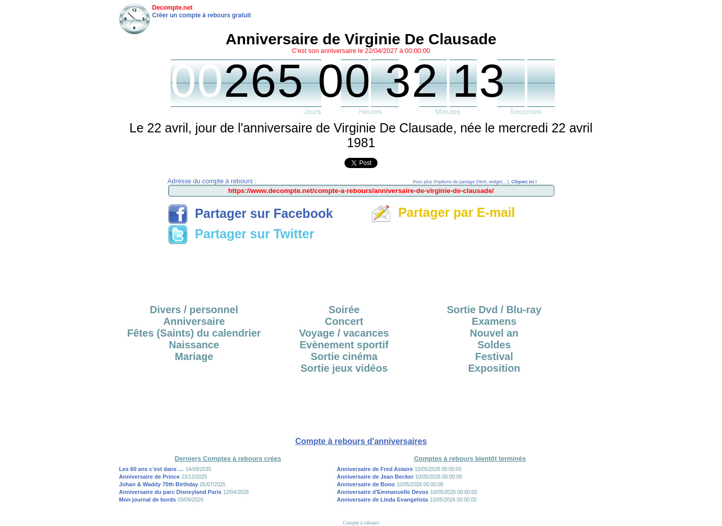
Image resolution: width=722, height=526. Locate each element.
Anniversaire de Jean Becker (375, 477)
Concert (344, 321)
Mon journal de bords (147, 499)
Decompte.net (172, 7)
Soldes (494, 344)
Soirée (344, 309)
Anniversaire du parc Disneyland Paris (170, 492)
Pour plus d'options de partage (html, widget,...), (475, 181)
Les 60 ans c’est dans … (151, 469)
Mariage (194, 356)
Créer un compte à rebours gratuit (201, 15)
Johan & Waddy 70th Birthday (158, 484)
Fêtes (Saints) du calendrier (194, 333)
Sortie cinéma (344, 356)
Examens (494, 321)
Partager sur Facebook (250, 213)
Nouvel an (494, 333)
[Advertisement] (361, 271)
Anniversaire (194, 321)
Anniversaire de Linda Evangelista (382, 499)
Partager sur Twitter (241, 234)
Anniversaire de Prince (149, 477)
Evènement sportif (344, 344)
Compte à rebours (361, 522)
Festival (494, 356)
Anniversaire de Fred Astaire (375, 469)
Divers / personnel (194, 309)
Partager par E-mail (443, 212)
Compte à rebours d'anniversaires (360, 441)
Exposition (494, 368)
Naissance (194, 344)
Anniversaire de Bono (366, 484)
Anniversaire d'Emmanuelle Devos (383, 492)
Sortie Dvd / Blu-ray (494, 309)
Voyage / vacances (344, 333)
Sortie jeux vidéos (344, 368)
